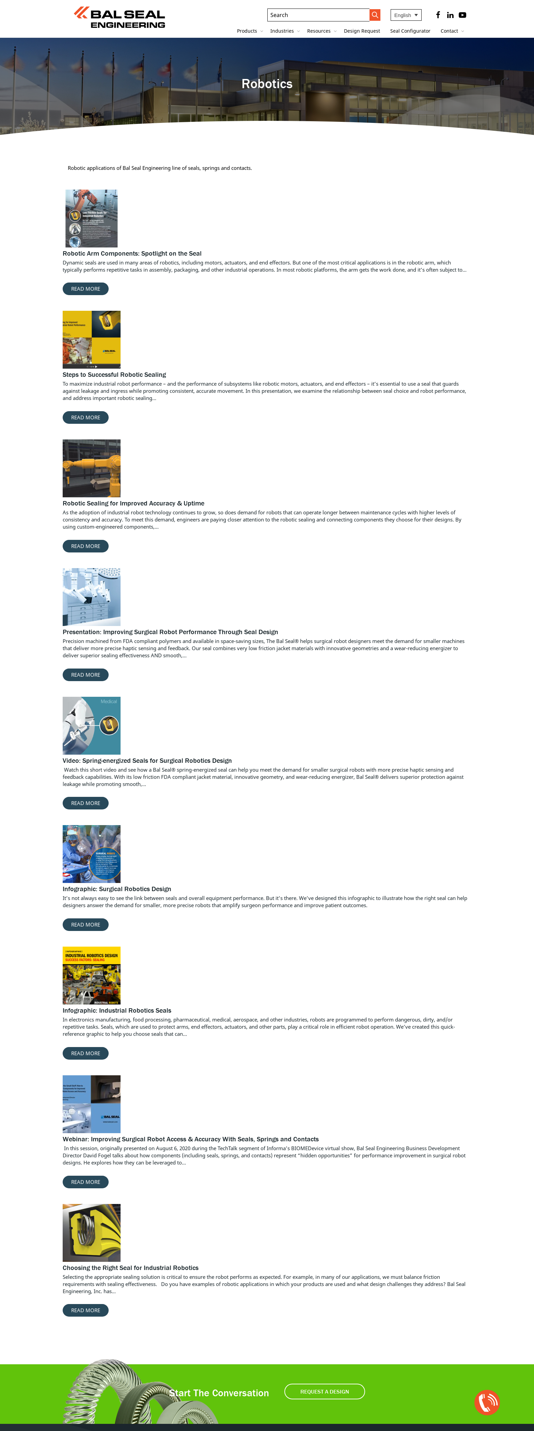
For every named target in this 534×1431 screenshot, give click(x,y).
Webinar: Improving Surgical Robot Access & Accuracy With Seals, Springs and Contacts (191, 1139)
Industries (282, 31)
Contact (450, 31)
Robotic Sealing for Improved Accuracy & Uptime (133, 503)
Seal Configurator (410, 31)
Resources (319, 31)
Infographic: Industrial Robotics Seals (117, 1010)
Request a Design (324, 1391)
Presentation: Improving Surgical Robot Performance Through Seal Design (170, 631)
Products (247, 31)
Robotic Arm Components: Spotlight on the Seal (132, 253)
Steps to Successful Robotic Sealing (114, 374)
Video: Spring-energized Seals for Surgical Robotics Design (147, 760)
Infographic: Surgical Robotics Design (117, 888)
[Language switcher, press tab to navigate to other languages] (406, 15)
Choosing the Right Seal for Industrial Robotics (131, 1267)
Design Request (362, 31)
